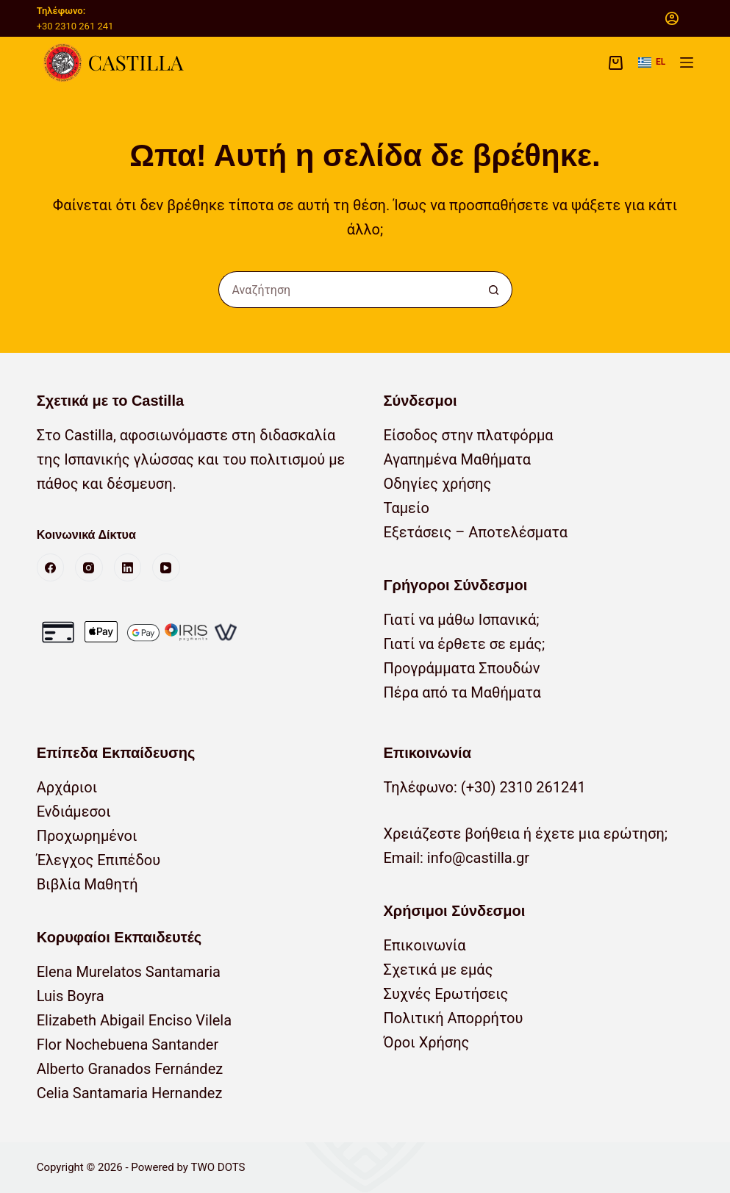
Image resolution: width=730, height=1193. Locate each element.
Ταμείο (406, 508)
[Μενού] (686, 62)
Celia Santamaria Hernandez (130, 1093)
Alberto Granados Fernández (130, 1069)
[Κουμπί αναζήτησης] (494, 289)
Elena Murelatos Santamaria (129, 972)
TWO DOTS (217, 1167)
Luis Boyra (70, 996)
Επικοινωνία (425, 945)
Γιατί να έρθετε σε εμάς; (464, 644)
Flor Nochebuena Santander (128, 1044)
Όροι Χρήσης (427, 1042)
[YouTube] (166, 567)
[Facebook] (51, 567)
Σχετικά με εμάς (438, 969)
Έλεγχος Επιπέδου (98, 860)
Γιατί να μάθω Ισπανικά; (462, 619)
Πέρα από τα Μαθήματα (462, 692)
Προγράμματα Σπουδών (462, 668)
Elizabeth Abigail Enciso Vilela (134, 1020)
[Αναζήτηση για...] (347, 289)
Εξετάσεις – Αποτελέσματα (476, 532)
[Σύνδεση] (672, 18)
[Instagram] (89, 567)
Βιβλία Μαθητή (87, 884)
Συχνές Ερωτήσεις (446, 994)
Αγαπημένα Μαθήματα (458, 459)
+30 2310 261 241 (75, 26)
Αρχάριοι (67, 787)
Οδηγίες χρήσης (438, 483)
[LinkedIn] (128, 567)
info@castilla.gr (478, 858)
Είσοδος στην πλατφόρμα (469, 435)
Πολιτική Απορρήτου (453, 1018)
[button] (651, 62)
